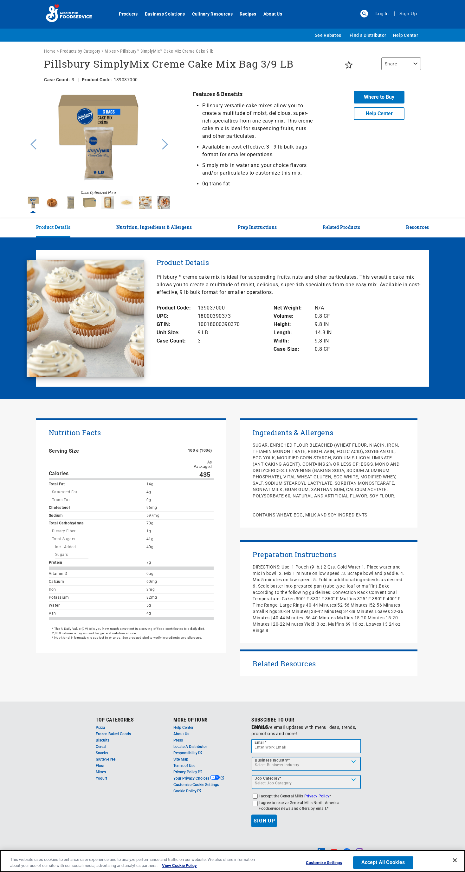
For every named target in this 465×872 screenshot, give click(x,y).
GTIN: (164, 324)
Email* (260, 742)
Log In (382, 13)
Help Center (405, 35)
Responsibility (187, 753)
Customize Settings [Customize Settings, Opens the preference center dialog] (324, 863)
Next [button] (165, 143)
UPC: (163, 316)
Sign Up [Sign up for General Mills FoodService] (408, 13)
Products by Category (80, 51)
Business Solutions (161, 14)
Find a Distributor (368, 35)
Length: (283, 332)
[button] (364, 13)
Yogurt (101, 778)
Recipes (244, 14)
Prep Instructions (257, 227)
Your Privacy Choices (198, 778)
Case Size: (286, 349)
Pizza (100, 727)
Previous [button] (32, 143)
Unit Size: (168, 332)
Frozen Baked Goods (113, 734)
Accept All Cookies (383, 863)
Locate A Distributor (190, 746)
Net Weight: (288, 308)
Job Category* (268, 778)
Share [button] (391, 63)
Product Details (53, 227)
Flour (100, 765)
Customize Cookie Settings (196, 784)
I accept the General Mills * (295, 796)
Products (125, 14)
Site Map (180, 759)
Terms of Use (184, 765)
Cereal (101, 746)
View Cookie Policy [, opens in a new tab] (179, 865)
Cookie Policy (187, 791)
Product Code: (174, 308)
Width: (281, 341)
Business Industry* (272, 760)
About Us (269, 14)
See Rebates (328, 35)
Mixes (110, 51)
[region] (399, 67)
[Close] (455, 860)
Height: (282, 324)
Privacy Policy (187, 772)
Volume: (284, 316)
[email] (306, 746)
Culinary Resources (209, 14)
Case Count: (171, 341)
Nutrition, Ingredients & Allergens (154, 227)
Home (49, 51)
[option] (98, 143)
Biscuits (102, 740)
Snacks (102, 753)
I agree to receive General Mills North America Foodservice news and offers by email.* (299, 806)
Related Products (341, 227)
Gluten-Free (105, 759)
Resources (417, 227)
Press (178, 740)
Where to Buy (379, 97)
